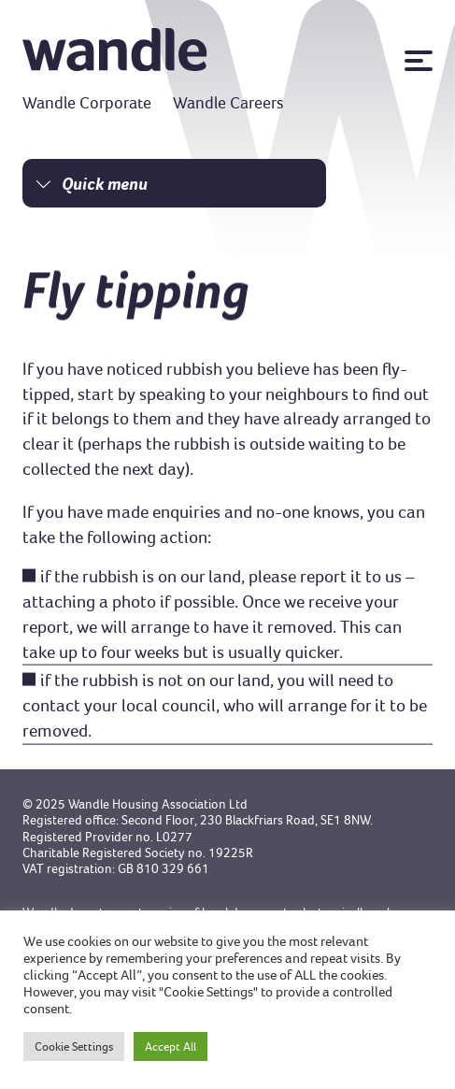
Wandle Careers (228, 102)
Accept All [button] (170, 1046)
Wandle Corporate (86, 102)
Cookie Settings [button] (74, 1046)
